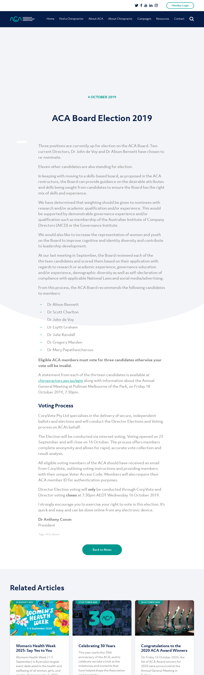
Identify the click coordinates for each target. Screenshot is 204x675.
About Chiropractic (120, 18)
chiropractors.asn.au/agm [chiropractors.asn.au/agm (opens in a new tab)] (60, 380)
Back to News (102, 550)
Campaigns (144, 18)
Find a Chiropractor (71, 18)
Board (55, 534)
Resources (162, 18)
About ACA (95, 18)
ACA (48, 534)
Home (50, 18)
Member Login (180, 5)
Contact (179, 18)
